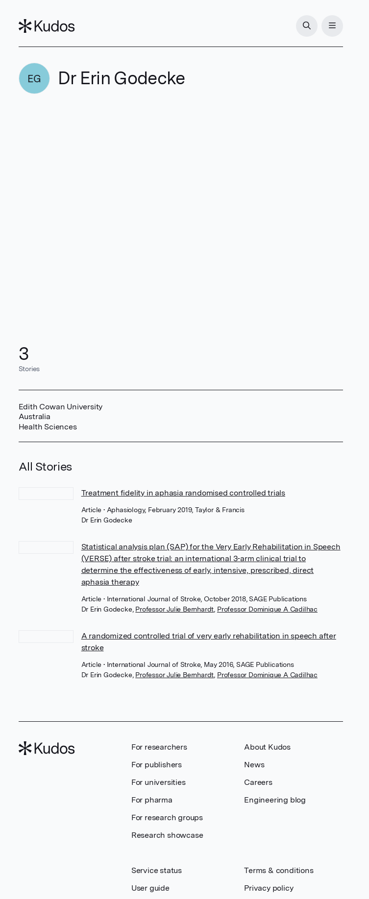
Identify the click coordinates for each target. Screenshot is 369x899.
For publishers (156, 764)
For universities (158, 782)
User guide (150, 888)
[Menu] (332, 26)
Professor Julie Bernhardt (174, 609)
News (254, 764)
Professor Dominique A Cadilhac (267, 609)
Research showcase (167, 835)
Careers (258, 782)
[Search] (307, 26)
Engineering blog (275, 799)
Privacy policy (268, 888)
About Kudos (267, 747)
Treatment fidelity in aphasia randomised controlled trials (183, 492)
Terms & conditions (278, 870)
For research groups (167, 817)
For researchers (159, 747)
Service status (156, 870)
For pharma (151, 799)
